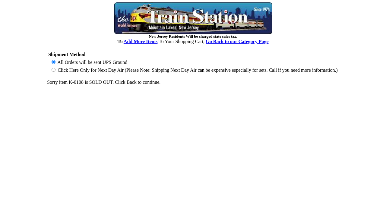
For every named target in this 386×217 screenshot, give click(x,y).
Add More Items (141, 41)
